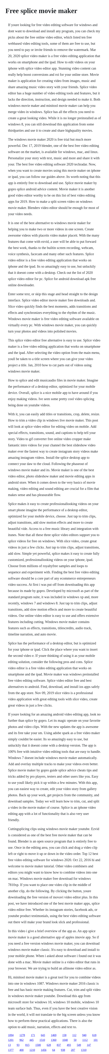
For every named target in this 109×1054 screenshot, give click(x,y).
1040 (65, 1039)
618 (94, 1035)
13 (9, 1044)
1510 (42, 1039)
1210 (32, 1049)
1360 (53, 1039)
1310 (84, 1049)
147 (89, 1044)
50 (75, 1039)
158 (64, 1035)
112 (74, 1035)
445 (32, 1039)
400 (22, 1049)
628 (49, 1044)
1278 (22, 1035)
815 (27, 1044)
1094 (11, 1035)
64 (53, 1049)
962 (22, 1039)
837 (59, 1044)
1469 (53, 1035)
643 (43, 1035)
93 (18, 1044)
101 (95, 1039)
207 (73, 1049)
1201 (11, 1039)
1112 (85, 1039)
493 (69, 1044)
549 (79, 1044)
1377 (11, 1049)
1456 (43, 1049)
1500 (38, 1044)
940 (84, 1035)
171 (33, 1035)
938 (63, 1049)
